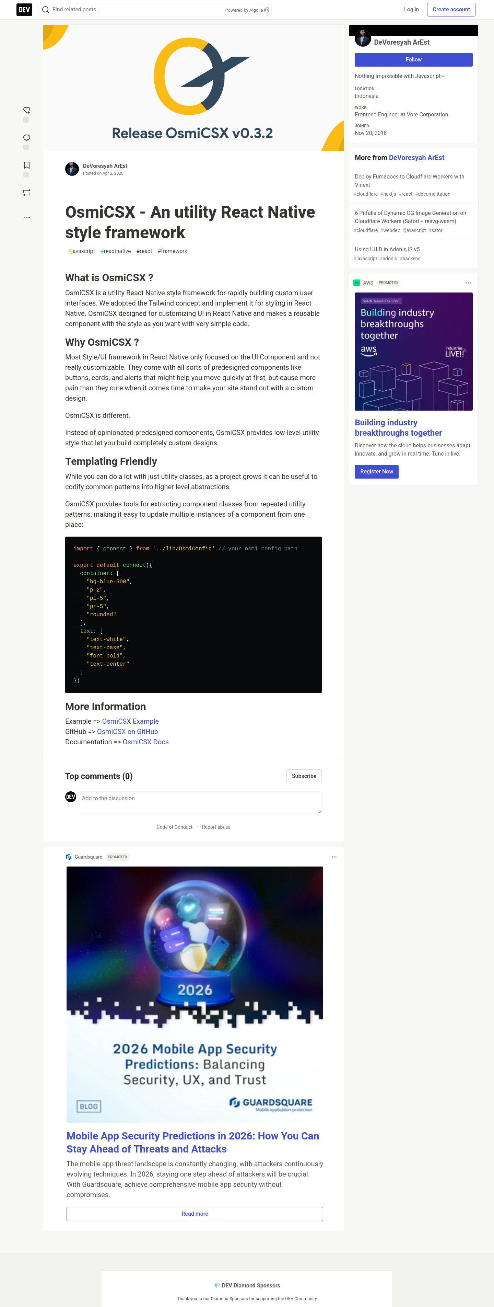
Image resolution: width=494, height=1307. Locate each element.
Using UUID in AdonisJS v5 (413, 254)
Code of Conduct (175, 827)
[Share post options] (27, 218)
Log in (411, 9)
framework (172, 251)
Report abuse (216, 827)
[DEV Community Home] (24, 9)
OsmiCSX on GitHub (127, 731)
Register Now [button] (376, 471)
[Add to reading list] (27, 169)
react (144, 251)
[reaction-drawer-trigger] (27, 114)
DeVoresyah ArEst (105, 166)
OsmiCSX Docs (146, 742)
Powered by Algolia (247, 10)
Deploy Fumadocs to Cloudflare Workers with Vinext (413, 185)
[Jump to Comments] (27, 141)
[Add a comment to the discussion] (200, 803)
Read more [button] (195, 1214)
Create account (451, 9)
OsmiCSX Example (130, 721)
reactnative (116, 251)
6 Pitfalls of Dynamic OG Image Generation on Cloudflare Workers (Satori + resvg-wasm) (413, 222)
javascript (81, 251)
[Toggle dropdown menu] (334, 856)
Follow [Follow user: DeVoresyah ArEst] (414, 59)
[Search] (45, 9)
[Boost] (27, 192)
